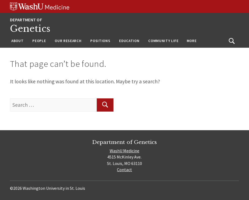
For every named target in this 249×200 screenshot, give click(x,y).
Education (129, 41)
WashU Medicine (124, 150)
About (17, 41)
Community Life (163, 41)
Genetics (30, 28)
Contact (124, 169)
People (39, 41)
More (192, 41)
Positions (100, 41)
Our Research (68, 41)
